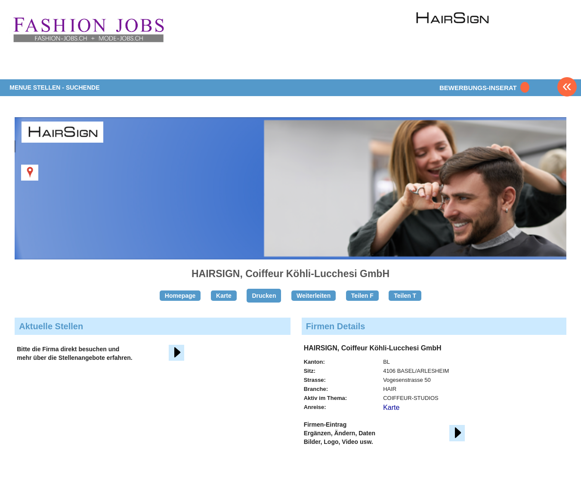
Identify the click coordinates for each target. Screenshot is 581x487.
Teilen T (405, 295)
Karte (224, 295)
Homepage (180, 295)
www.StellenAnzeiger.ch (88, 29)
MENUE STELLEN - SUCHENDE (54, 87)
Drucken (264, 295)
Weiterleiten (314, 295)
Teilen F (362, 295)
